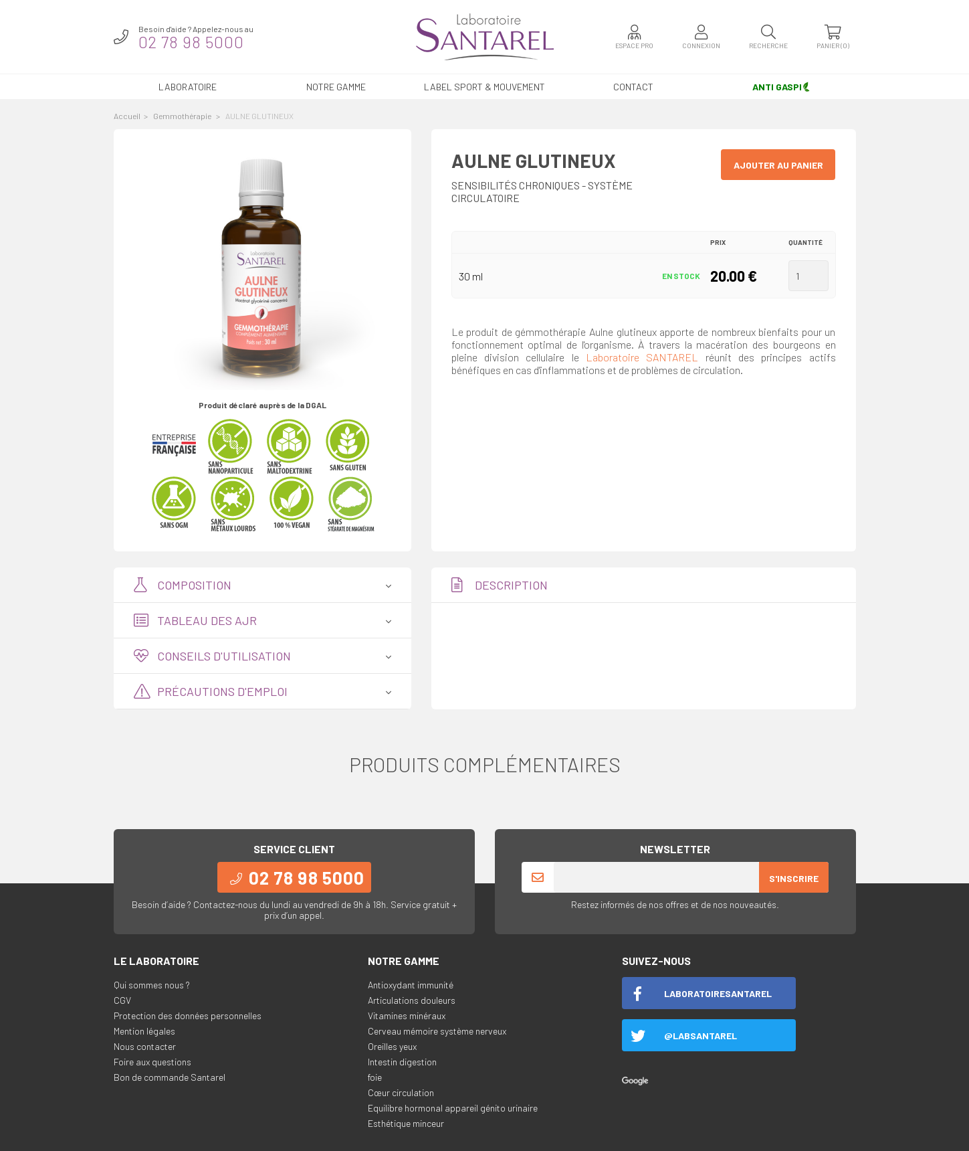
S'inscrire (794, 878)
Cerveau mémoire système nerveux (437, 1031)
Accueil (127, 115)
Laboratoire (187, 86)
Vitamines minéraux (406, 1015)
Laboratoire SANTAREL (642, 357)
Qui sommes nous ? (152, 984)
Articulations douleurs (411, 1000)
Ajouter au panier (778, 165)
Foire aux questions (152, 1061)
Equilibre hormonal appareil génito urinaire (453, 1108)
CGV (122, 1000)
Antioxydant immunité (410, 984)
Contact (633, 86)
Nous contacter (145, 1046)
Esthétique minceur (406, 1123)
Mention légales (144, 1031)
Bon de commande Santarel (169, 1077)
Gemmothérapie (183, 115)
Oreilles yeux (392, 1046)
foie (375, 1077)
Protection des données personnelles (187, 1015)
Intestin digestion (402, 1061)
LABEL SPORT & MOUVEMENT (484, 86)
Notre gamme (336, 86)
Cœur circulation (401, 1092)
